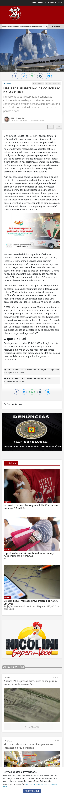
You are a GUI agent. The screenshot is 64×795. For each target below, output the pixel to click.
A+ (59, 126)
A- (50, 126)
